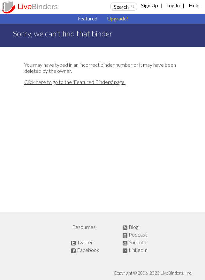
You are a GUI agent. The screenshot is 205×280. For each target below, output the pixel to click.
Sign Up (149, 5)
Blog (133, 227)
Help (194, 5)
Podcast (138, 234)
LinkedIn (138, 250)
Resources (83, 227)
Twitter (85, 242)
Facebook (88, 250)
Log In (173, 5)
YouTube (138, 242)
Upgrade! (117, 18)
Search (121, 7)
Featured (87, 18)
